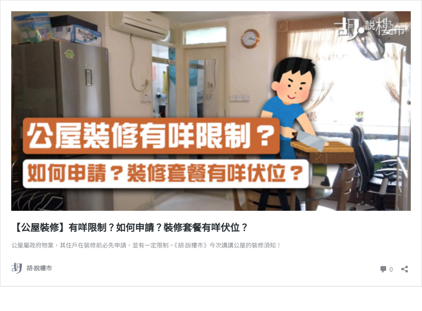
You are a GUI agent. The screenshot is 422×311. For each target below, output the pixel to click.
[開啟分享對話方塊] (405, 266)
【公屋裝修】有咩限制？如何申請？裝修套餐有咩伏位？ (130, 227)
